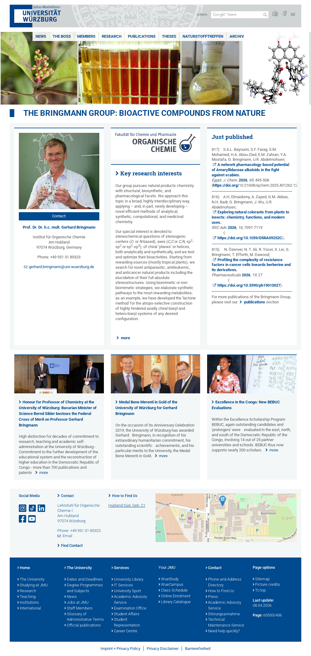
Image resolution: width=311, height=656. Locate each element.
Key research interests (151, 173)
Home (23, 568)
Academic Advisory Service (129, 600)
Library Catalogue (175, 602)
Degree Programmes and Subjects (83, 588)
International (29, 608)
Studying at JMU (32, 585)
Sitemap (261, 579)
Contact (67, 496)
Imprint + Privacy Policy (120, 648)
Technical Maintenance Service (225, 622)
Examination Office (128, 608)
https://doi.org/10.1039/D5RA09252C (249, 238)
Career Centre (124, 631)
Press (212, 597)
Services (120, 568)
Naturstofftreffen (203, 36)
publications (254, 302)
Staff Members (78, 608)
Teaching (26, 597)
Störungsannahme (223, 614)
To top (259, 590)
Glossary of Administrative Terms (84, 617)
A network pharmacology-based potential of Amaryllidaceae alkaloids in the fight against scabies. (250, 169)
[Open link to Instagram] (23, 508)
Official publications (82, 625)
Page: (257, 615)
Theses (169, 36)
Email (67, 535)
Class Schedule (173, 590)
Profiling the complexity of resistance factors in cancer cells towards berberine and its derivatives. (251, 264)
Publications (142, 36)
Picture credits (266, 585)
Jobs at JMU (76, 603)
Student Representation (125, 622)
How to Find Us (124, 496)
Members (86, 36)
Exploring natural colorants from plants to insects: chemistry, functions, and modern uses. (250, 217)
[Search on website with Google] (239, 14)
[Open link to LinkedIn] (42, 508)
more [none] (43, 472)
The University (30, 579)
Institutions (28, 603)
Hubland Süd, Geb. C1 (126, 505)
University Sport (126, 591)
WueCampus (171, 585)
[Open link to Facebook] (23, 519)
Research (111, 36)
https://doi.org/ (226, 185)
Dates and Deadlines (83, 579)
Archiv (237, 36)
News (41, 36)
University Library (127, 579)
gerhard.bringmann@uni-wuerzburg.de (61, 266)
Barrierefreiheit (197, 648)
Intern (202, 14)
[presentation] (59, 392)
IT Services (122, 585)
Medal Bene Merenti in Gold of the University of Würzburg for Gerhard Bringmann (146, 408)
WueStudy (169, 579)
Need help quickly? (223, 631)
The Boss (62, 36)
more (125, 338)
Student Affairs (125, 614)
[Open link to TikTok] (32, 508)
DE (293, 14)
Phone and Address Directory (223, 582)
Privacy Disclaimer (163, 648)
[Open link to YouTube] (32, 519)
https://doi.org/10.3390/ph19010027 (248, 285)
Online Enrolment (174, 596)
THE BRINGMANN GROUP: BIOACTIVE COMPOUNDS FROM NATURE (144, 113)
